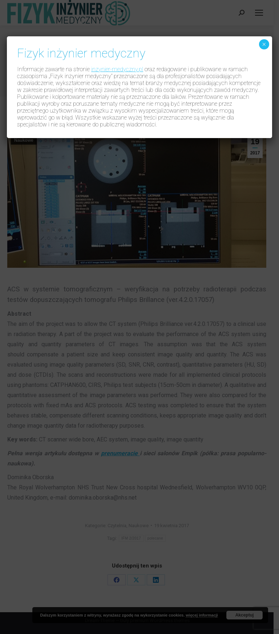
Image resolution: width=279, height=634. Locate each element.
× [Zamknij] (264, 44)
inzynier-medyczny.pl (117, 69)
